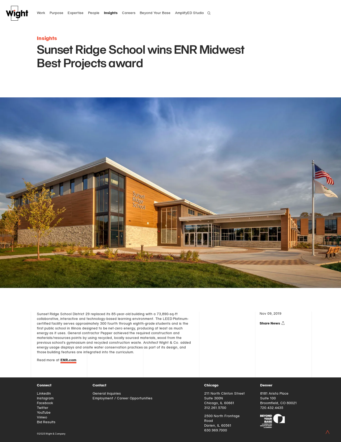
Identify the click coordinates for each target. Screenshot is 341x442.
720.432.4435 (271, 408)
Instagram (45, 398)
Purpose (56, 13)
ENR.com (68, 361)
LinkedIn (44, 393)
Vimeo (42, 417)
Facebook (45, 403)
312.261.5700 (215, 408)
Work (41, 13)
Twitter (42, 408)
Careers (128, 13)
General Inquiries (107, 393)
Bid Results (46, 422)
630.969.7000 (215, 430)
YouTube (44, 412)
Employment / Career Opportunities (122, 398)
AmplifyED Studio (189, 13)
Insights (110, 13)
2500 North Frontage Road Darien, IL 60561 (222, 420)
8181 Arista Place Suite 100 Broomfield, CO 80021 (278, 398)
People (93, 13)
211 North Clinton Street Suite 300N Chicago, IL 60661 (224, 398)
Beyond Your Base (155, 13)
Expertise (76, 13)
